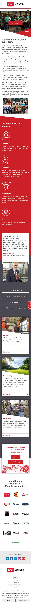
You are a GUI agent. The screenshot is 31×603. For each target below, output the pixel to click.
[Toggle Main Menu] (28, 10)
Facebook (11, 558)
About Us (15, 580)
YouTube (23, 558)
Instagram (19, 558)
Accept (8, 600)
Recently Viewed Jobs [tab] (14, 296)
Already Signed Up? (15, 462)
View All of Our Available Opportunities (14, 308)
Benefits (6, 335)
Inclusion (15, 577)
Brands (15, 587)
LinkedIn (7, 558)
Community (7, 418)
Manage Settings (23, 600)
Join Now (15, 457)
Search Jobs (15, 23)
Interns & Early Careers (16, 585)
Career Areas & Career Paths (15, 584)
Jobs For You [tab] (14, 290)
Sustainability (7, 376)
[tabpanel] (15, 308)
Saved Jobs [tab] (14, 302)
